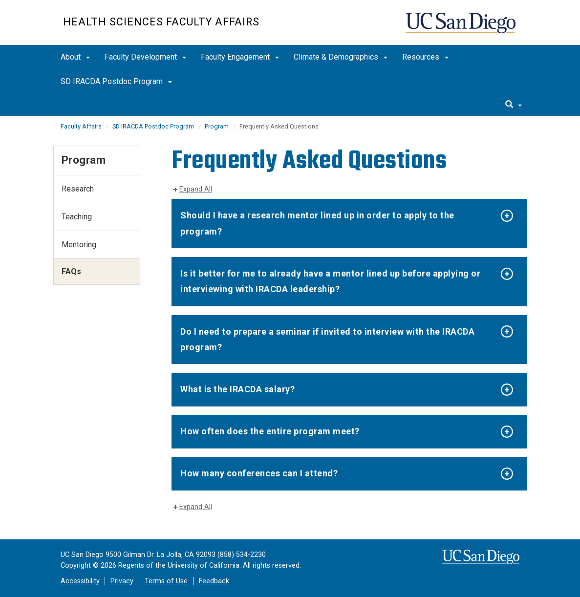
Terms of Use (166, 581)
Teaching (77, 216)
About (75, 57)
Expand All (195, 189)
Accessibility (80, 581)
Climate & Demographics (340, 57)
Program (217, 126)
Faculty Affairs (81, 126)
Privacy (121, 581)
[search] (513, 105)
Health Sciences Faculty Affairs (161, 22)
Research (78, 188)
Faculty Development (145, 57)
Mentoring (79, 244)
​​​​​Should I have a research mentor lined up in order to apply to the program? (317, 223)
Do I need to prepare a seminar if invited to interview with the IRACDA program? (327, 339)
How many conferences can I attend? (259, 473)
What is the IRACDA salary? (237, 389)
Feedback (214, 581)
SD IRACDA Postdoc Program (116, 81)
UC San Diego (461, 27)
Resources (425, 57)
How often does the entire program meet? (270, 431)
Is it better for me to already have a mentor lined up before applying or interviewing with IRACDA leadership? (330, 281)
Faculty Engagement (240, 57)
